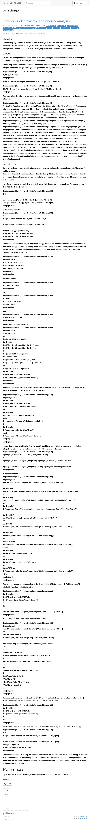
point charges (66, 28)
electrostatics (7, 28)
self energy (75, 28)
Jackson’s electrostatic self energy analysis (36, 21)
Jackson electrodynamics (43, 28)
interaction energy (28, 28)
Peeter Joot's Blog (12, 3)
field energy (17, 28)
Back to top (8, 814)
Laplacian (56, 28)
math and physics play (32, 25)
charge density (50, 25)
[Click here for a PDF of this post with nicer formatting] (24, 34)
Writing (7, 820)
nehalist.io (83, 818)
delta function (61, 25)
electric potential (73, 25)
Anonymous (80, 3)
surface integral (8, 30)
